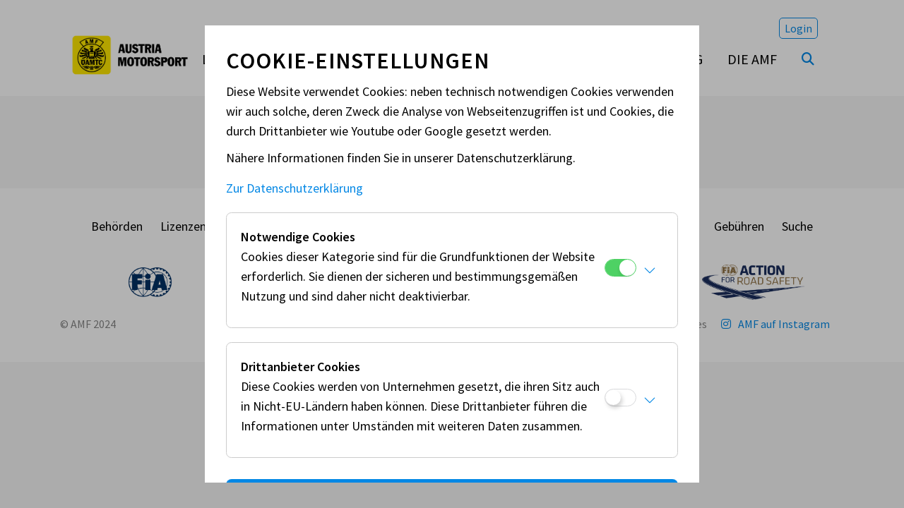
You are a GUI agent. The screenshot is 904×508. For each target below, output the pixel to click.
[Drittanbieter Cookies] (620, 397)
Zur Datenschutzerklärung (294, 188)
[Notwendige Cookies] (620, 268)
